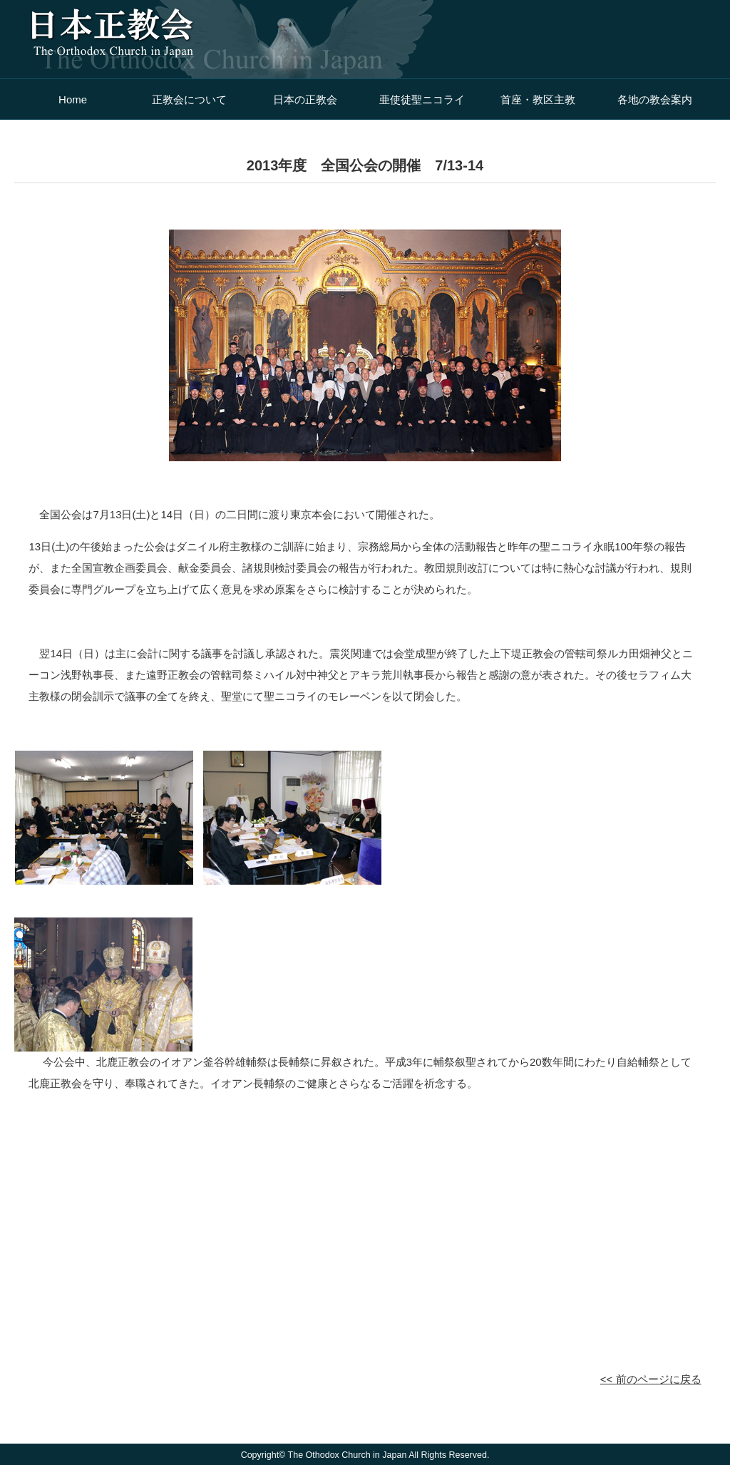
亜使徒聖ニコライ (422, 99)
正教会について (189, 99)
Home (72, 99)
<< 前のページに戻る (650, 1379)
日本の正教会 (305, 99)
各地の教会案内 (654, 99)
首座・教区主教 (537, 99)
